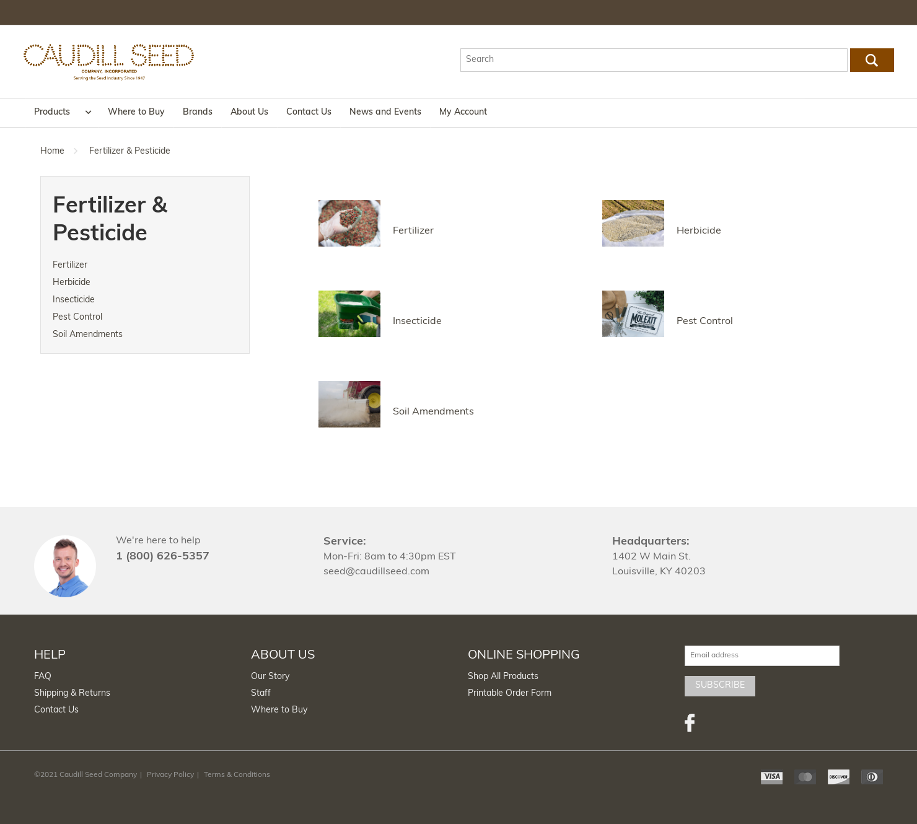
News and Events (385, 112)
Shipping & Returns (72, 693)
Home (52, 151)
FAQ (42, 677)
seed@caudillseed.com (376, 572)
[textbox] (654, 60)
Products (52, 112)
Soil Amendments (88, 335)
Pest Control (77, 317)
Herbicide (71, 282)
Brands (198, 112)
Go (871, 60)
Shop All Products (503, 677)
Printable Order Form (509, 693)
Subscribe (720, 685)
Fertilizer (70, 265)
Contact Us (308, 112)
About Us (249, 112)
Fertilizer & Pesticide (129, 151)
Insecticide (74, 300)
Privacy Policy (170, 775)
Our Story (270, 677)
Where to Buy (136, 112)
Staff (261, 693)
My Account (463, 112)
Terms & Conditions (237, 775)
